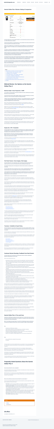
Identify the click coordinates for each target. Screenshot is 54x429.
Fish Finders (28, 2)
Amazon (8, 403)
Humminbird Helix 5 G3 (28, 151)
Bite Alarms (32, 2)
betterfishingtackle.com (9, 2)
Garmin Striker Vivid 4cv (15, 107)
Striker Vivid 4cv (13, 138)
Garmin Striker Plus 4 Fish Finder (9, 15)
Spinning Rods (24, 2)
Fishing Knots (46, 2)
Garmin (8, 402)
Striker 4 (23, 104)
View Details (30, 18)
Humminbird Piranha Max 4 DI (10, 208)
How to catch (41, 2)
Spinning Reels (19, 2)
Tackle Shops (36, 2)
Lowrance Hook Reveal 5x (9, 207)
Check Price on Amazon (30, 20)
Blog (49, 2)
